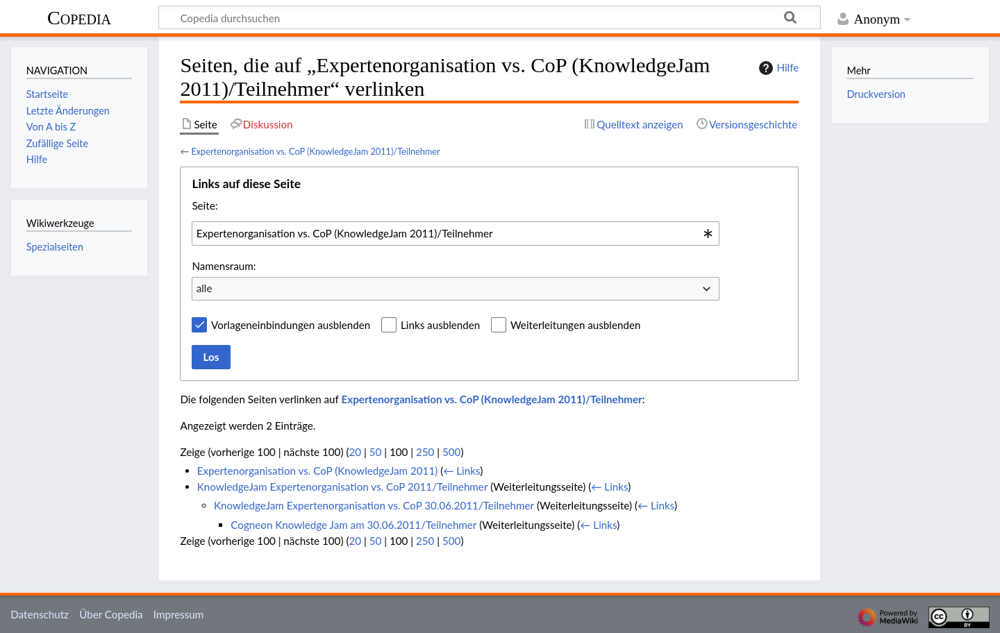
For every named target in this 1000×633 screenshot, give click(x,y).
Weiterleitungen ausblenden (575, 325)
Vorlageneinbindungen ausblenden (290, 325)
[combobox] (455, 233)
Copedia (79, 17)
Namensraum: (224, 266)
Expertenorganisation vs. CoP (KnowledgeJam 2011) (317, 470)
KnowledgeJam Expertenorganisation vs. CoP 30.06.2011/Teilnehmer (374, 505)
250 (425, 452)
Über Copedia (110, 614)
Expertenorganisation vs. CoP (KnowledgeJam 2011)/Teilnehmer (315, 151)
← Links (461, 470)
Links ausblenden (440, 325)
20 (355, 452)
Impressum (178, 614)
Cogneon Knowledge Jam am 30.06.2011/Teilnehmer (353, 524)
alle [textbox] (204, 288)
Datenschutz (39, 614)
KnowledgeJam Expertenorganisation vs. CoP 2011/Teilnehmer (342, 486)
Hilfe (777, 68)
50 (375, 452)
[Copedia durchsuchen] (489, 17)
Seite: (204, 205)
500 (451, 452)
